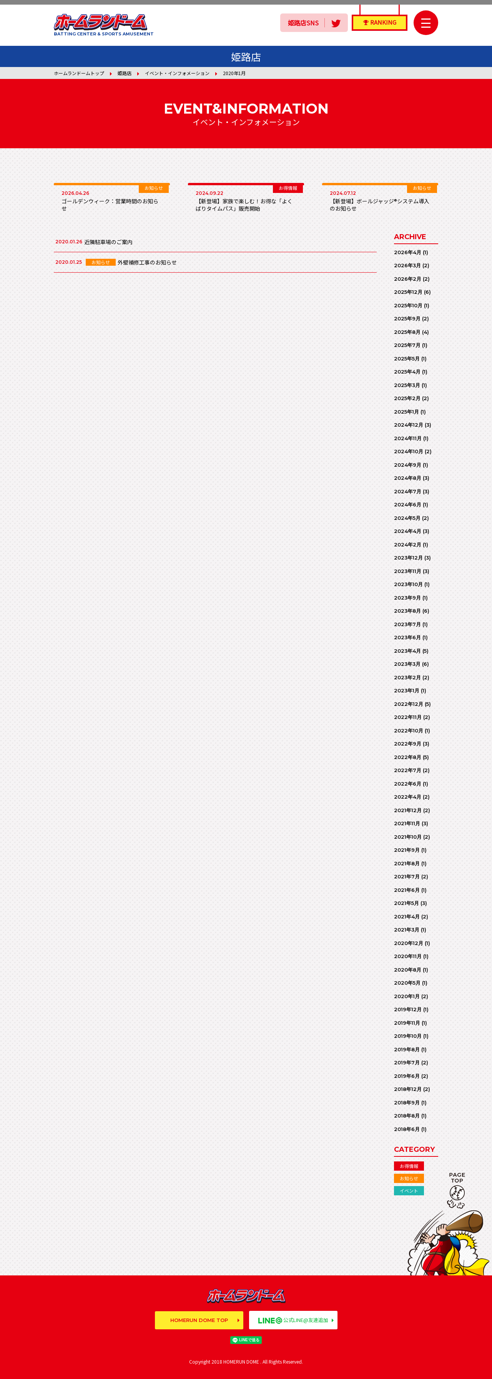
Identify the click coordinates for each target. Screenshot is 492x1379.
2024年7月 (407, 491)
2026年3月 (407, 265)
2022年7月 (407, 770)
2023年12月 (408, 558)
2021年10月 (408, 837)
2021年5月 (406, 903)
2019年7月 (407, 1062)
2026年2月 (407, 279)
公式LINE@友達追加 (293, 1320)
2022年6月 (407, 784)
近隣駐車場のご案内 (108, 242)
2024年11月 (408, 438)
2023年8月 (407, 611)
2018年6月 (407, 1129)
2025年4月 (407, 372)
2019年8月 (407, 1049)
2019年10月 (408, 1036)
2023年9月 (407, 598)
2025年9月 (407, 318)
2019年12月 (408, 1009)
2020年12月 (408, 943)
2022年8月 (407, 757)
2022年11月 (408, 717)
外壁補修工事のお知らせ (147, 262)
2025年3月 (407, 385)
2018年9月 (407, 1102)
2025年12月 (408, 292)
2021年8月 (407, 863)
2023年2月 (407, 677)
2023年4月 (407, 651)
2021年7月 (407, 876)
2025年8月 (407, 332)
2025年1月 (406, 412)
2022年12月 (408, 704)
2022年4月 (407, 797)
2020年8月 (407, 970)
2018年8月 (407, 1116)
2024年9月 (407, 465)
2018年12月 (408, 1089)
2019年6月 (407, 1076)
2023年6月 (407, 637)
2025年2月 (407, 398)
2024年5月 (407, 518)
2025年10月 (408, 305)
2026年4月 (407, 252)
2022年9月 (407, 744)
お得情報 (409, 1166)
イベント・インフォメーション (177, 73)
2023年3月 (407, 664)
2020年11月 (408, 956)
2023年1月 (406, 690)
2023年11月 (407, 571)
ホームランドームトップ (79, 73)
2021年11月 (407, 823)
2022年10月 (408, 730)
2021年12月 (408, 810)
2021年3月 (406, 930)
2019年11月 (407, 1023)
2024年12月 (408, 425)
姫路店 (124, 73)
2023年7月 (407, 624)
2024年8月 (407, 478)
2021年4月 (407, 916)
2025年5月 (407, 358)
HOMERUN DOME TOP (199, 1320)
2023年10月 (408, 584)
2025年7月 (407, 345)
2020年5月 (407, 983)
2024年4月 (407, 531)
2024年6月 (407, 504)
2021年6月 (407, 890)
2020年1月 (407, 996)
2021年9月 (407, 850)
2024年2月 (407, 544)
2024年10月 (408, 451)
